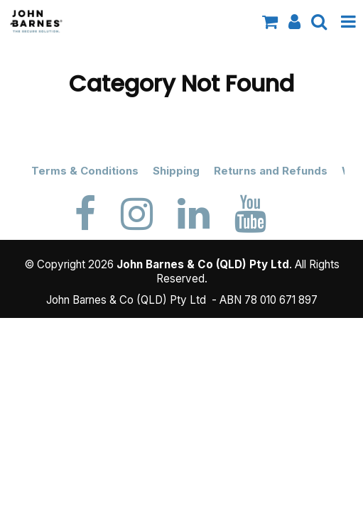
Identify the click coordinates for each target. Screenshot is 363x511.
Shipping (176, 170)
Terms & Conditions (85, 170)
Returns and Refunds (270, 170)
